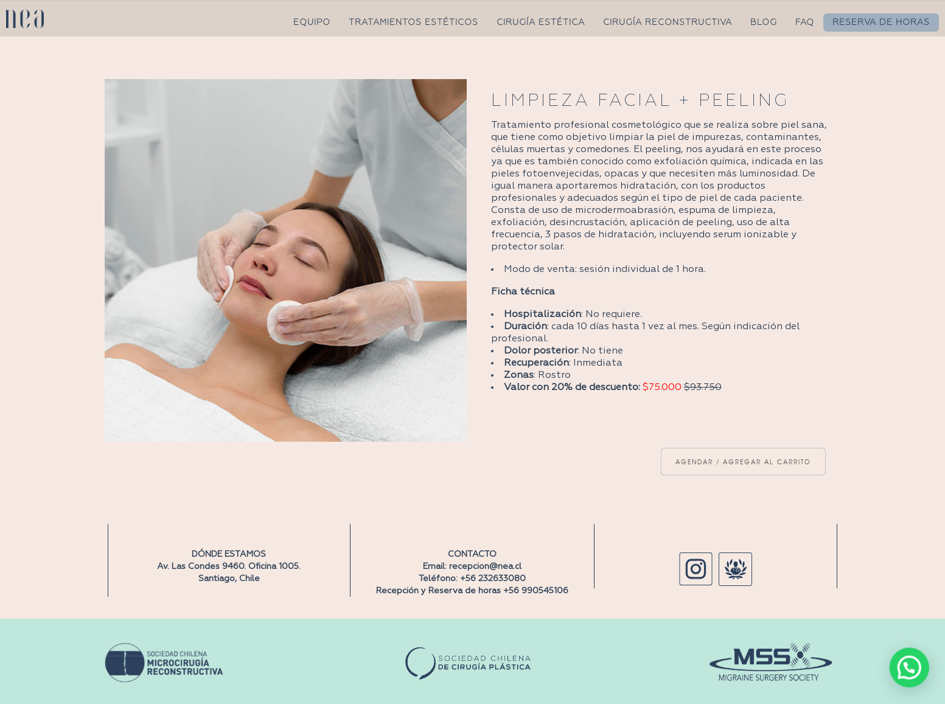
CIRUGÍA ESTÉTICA (541, 22)
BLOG (763, 22)
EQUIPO (311, 22)
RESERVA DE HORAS (881, 22)
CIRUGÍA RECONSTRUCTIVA (667, 22)
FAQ (804, 22)
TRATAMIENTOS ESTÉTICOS (413, 22)
